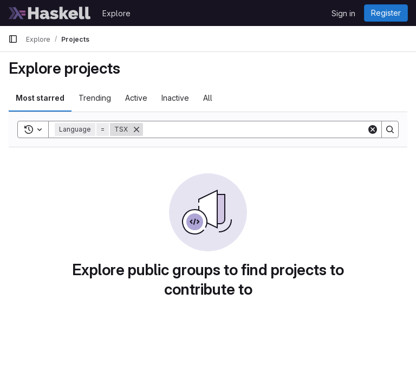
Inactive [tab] (175, 97)
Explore (116, 13)
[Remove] (136, 129)
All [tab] (207, 97)
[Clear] (372, 129)
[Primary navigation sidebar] (13, 39)
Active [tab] (136, 97)
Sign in (343, 13)
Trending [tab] (95, 97)
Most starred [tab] (40, 97)
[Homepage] (50, 13)
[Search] (255, 129)
